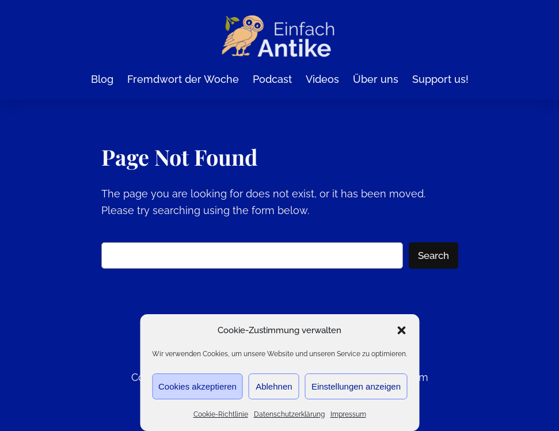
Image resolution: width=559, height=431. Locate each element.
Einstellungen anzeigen (356, 386)
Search (433, 255)
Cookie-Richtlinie (220, 414)
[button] (401, 330)
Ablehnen (274, 386)
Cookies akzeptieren (197, 386)
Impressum (348, 414)
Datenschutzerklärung (289, 414)
